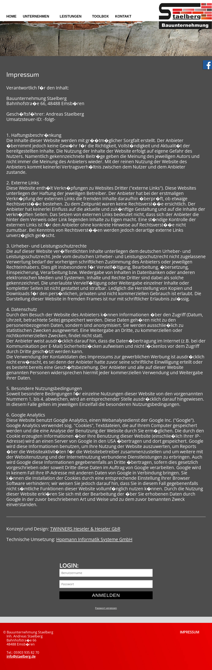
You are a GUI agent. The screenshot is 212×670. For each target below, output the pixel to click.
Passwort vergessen (106, 608)
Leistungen (70, 16)
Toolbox (100, 16)
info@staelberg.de (21, 656)
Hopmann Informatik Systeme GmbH (94, 539)
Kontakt (123, 16)
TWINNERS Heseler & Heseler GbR (85, 529)
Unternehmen (36, 16)
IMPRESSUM (189, 632)
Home (11, 16)
